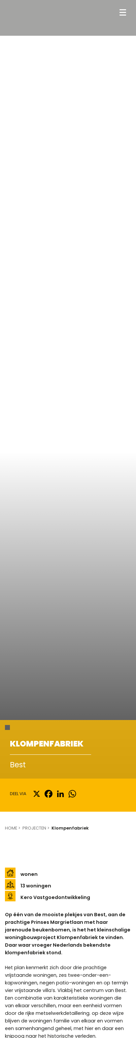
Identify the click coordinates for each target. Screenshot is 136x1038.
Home (11, 828)
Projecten (34, 828)
